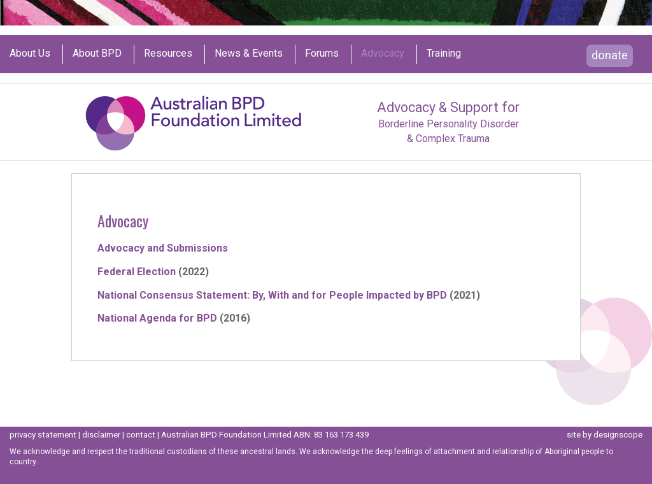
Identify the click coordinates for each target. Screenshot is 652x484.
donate (610, 55)
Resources (168, 53)
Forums (322, 53)
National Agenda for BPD (157, 318)
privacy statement (43, 434)
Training (444, 53)
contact (140, 434)
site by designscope (604, 434)
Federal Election (136, 272)
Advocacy (382, 53)
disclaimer (101, 434)
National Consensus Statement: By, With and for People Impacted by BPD (272, 295)
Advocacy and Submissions (162, 248)
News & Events (249, 53)
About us (30, 53)
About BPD (97, 53)
